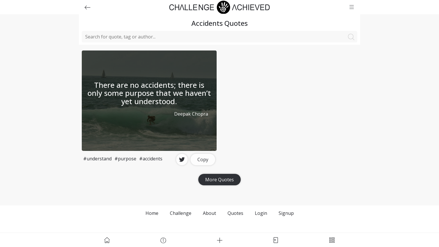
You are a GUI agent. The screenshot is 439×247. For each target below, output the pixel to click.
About (209, 213)
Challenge (180, 213)
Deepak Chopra (191, 114)
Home (151, 213)
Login (261, 213)
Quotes (235, 213)
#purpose (125, 158)
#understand (97, 158)
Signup (286, 213)
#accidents (150, 158)
